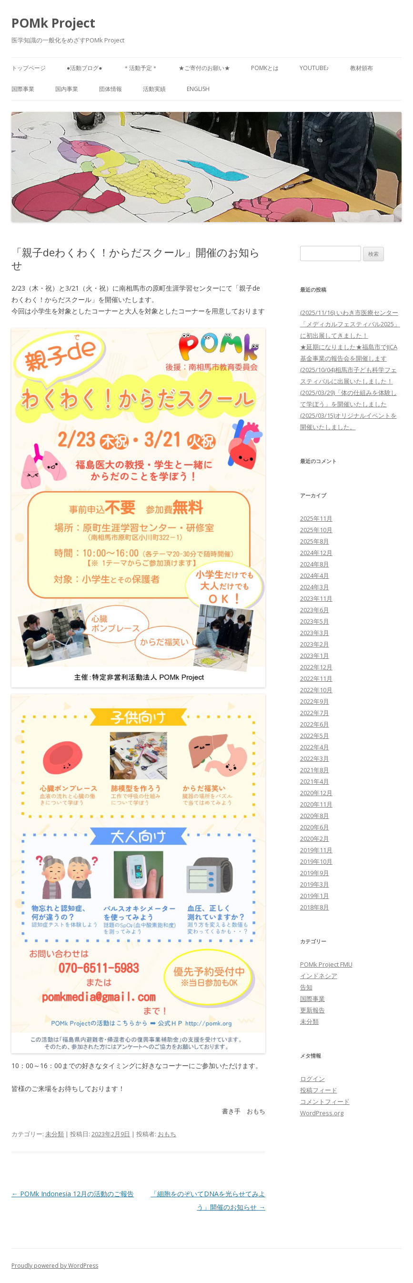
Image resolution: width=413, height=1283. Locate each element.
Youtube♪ (314, 68)
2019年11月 (316, 850)
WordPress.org (321, 1113)
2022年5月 (314, 735)
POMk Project (53, 22)
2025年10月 (316, 529)
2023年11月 (316, 598)
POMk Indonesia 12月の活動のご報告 (72, 1193)
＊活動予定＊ (140, 68)
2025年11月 (316, 518)
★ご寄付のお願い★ (204, 68)
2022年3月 (314, 758)
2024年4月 (314, 575)
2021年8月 (314, 770)
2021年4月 (314, 781)
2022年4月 (314, 747)
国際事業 (22, 89)
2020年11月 (316, 804)
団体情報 (110, 89)
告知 (306, 987)
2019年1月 (314, 895)
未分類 (54, 1134)
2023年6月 (314, 610)
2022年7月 (314, 712)
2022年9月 (314, 701)
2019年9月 (314, 873)
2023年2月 (314, 644)
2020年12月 (316, 792)
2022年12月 (316, 667)
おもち (167, 1134)
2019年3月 (314, 884)
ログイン (312, 1078)
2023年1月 (314, 655)
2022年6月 (314, 724)
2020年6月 (314, 827)
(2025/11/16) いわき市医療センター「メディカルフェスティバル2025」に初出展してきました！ (350, 324)
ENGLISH (198, 89)
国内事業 (66, 89)
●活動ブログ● (84, 68)
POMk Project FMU (326, 964)
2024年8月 (314, 564)
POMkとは (265, 68)
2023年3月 (314, 632)
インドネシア (318, 975)
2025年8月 (314, 541)
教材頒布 (361, 68)
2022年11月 (316, 678)
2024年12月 (316, 552)
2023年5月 (314, 621)
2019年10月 (316, 861)
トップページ (28, 68)
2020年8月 (314, 815)
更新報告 (312, 1010)
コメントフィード (325, 1101)
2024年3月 (314, 587)
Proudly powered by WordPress (54, 1266)
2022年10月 (316, 690)
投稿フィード (318, 1090)
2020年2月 (314, 838)
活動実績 (154, 89)
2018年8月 (314, 907)
